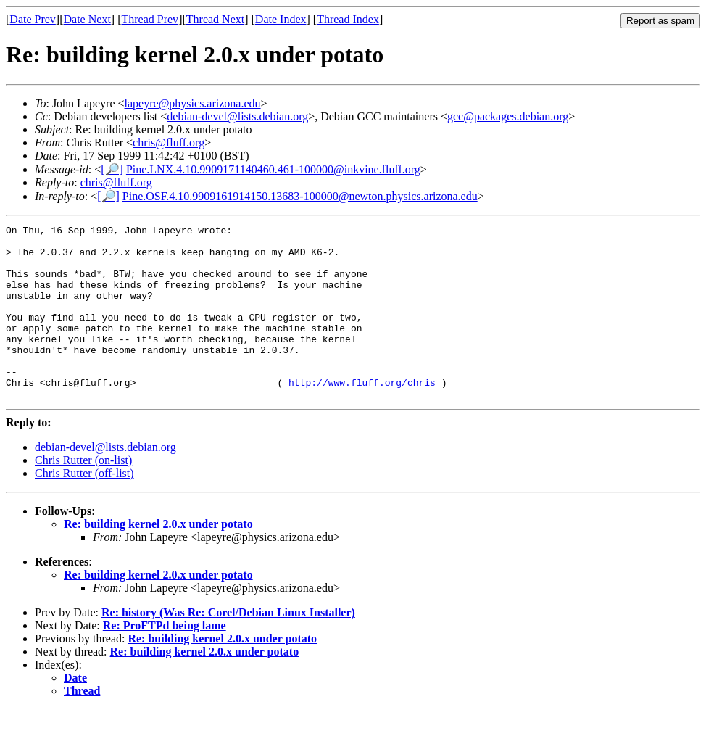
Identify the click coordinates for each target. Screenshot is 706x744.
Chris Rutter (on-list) (83, 495)
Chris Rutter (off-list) (84, 508)
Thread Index (348, 19)
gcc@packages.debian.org (507, 116)
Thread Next (215, 19)
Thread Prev (149, 19)
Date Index (281, 19)
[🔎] (112, 169)
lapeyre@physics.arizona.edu (193, 103)
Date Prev (32, 19)
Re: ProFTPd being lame (164, 660)
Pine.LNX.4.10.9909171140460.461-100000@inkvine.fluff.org (273, 169)
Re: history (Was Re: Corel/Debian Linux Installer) (228, 647)
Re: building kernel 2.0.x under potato (158, 559)
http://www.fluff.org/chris (362, 414)
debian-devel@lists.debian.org (237, 116)
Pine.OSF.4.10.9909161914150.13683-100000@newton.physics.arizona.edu (300, 196)
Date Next (87, 19)
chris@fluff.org (168, 142)
